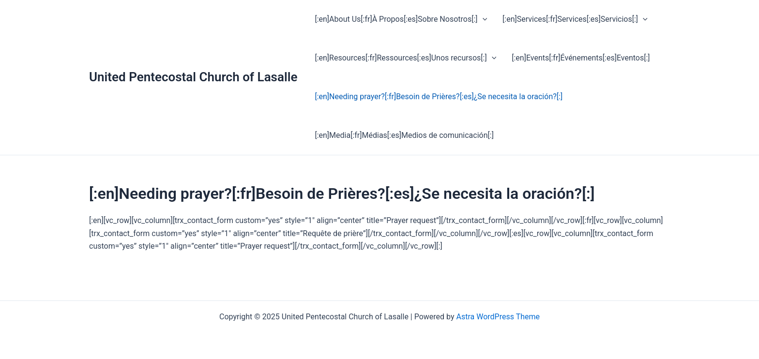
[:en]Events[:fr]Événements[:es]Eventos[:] (581, 57)
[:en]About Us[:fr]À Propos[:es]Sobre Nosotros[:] (401, 19)
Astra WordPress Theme (498, 316)
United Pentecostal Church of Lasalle (193, 77)
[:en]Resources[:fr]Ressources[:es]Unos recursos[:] (405, 58)
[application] (482, 19)
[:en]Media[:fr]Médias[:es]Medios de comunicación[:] (404, 135)
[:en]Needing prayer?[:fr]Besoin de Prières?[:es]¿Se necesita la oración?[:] (438, 96)
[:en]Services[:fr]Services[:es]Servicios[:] (575, 19)
